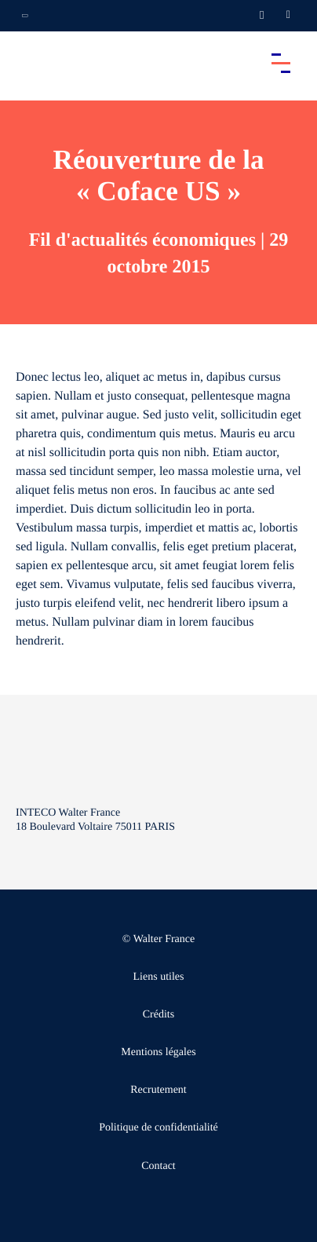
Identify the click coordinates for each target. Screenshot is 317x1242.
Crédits (158, 1015)
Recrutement (158, 1090)
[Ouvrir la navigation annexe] (25, 15)
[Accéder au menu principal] (281, 62)
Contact (158, 1166)
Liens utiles (158, 977)
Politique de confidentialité (158, 1128)
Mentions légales (158, 1052)
